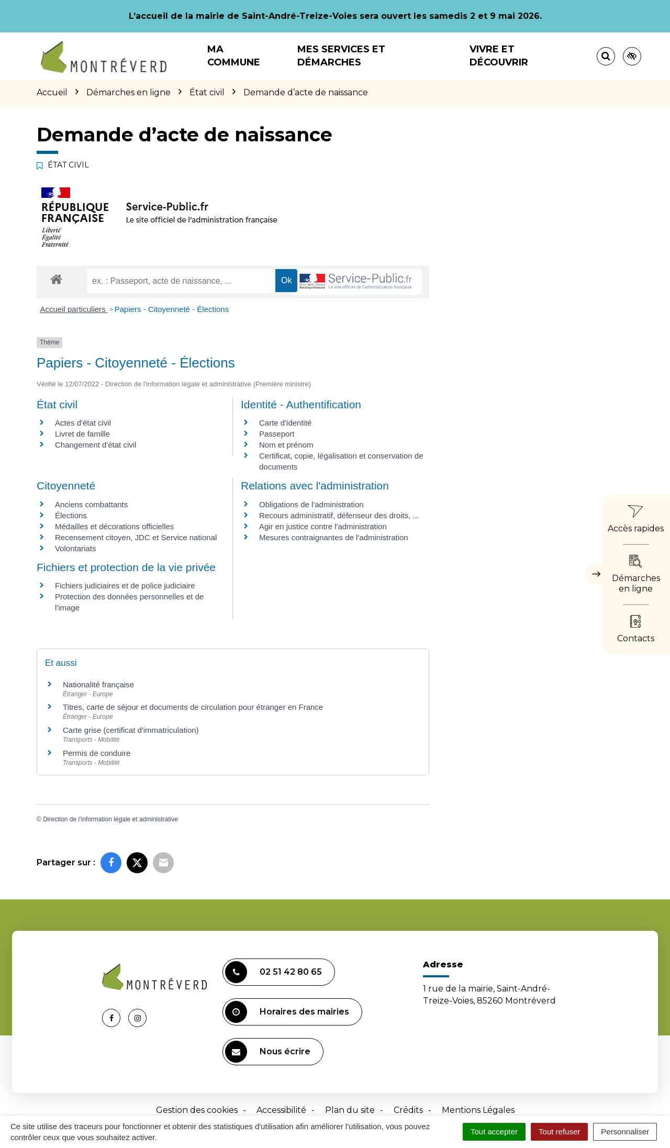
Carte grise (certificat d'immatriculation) (131, 730)
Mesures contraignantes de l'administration (333, 537)
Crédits (408, 1110)
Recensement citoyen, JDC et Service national (136, 537)
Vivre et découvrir (499, 55)
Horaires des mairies (287, 1012)
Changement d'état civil (95, 444)
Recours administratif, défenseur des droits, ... (339, 515)
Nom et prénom (286, 444)
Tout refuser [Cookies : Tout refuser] (559, 1131)
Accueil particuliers (74, 309)
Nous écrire (267, 1052)
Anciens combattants (91, 504)
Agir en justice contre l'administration (323, 526)
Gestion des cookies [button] (197, 1110)
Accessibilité (281, 1110)
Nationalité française (98, 684)
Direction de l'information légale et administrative (110, 819)
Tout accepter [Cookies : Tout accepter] (494, 1131)
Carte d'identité (285, 422)
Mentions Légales (478, 1110)
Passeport (277, 433)
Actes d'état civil (83, 422)
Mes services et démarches (341, 55)
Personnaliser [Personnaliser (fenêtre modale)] (625, 1131)
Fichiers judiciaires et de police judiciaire (125, 585)
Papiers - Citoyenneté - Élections (172, 309)
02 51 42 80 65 (273, 972)
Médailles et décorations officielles (114, 526)
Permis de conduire (96, 753)
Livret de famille (82, 433)
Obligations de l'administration (311, 504)
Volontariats (75, 548)
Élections (71, 515)
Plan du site (350, 1110)
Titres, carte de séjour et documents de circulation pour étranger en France (193, 707)
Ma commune (233, 55)
